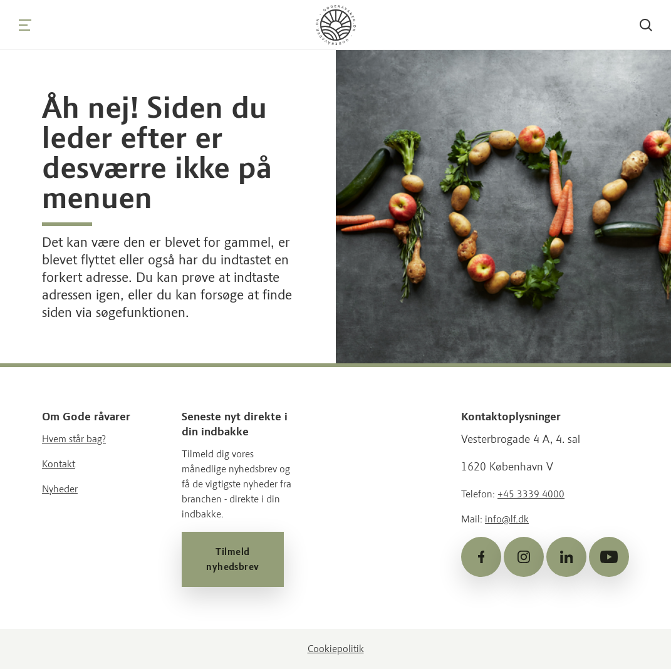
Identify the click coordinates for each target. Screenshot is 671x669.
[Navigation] (25, 25)
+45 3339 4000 (530, 494)
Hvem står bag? (74, 439)
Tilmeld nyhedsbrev (232, 559)
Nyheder (60, 489)
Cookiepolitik (336, 649)
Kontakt (58, 464)
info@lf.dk (507, 519)
